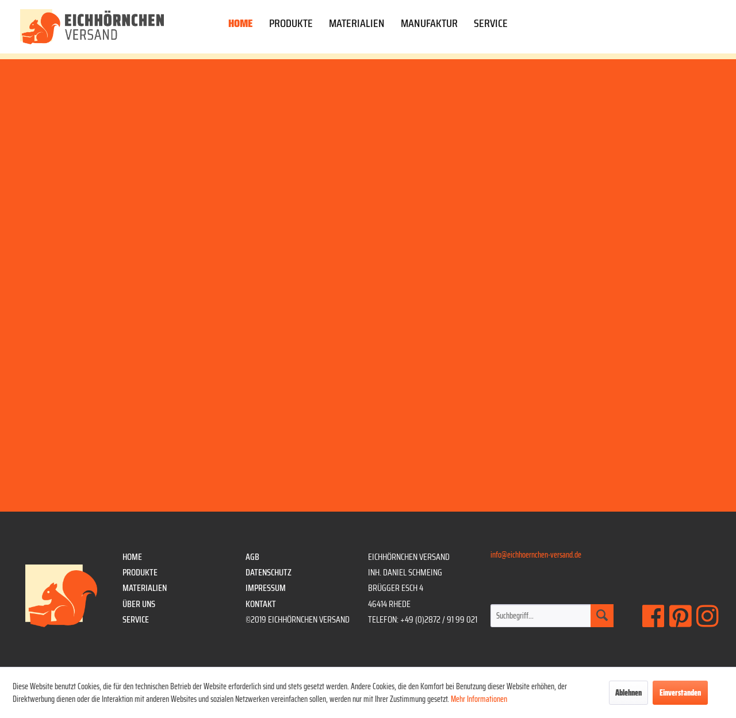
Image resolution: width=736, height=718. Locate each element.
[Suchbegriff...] (551, 615)
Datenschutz (269, 572)
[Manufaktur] (429, 25)
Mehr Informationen (479, 699)
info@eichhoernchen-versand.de (535, 554)
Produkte (140, 572)
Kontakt (261, 604)
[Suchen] (602, 615)
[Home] (240, 25)
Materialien (144, 588)
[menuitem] (240, 25)
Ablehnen (628, 692)
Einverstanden (680, 692)
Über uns (138, 604)
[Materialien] (357, 25)
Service (135, 619)
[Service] (491, 25)
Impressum (266, 588)
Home (132, 557)
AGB (252, 557)
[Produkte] (291, 25)
